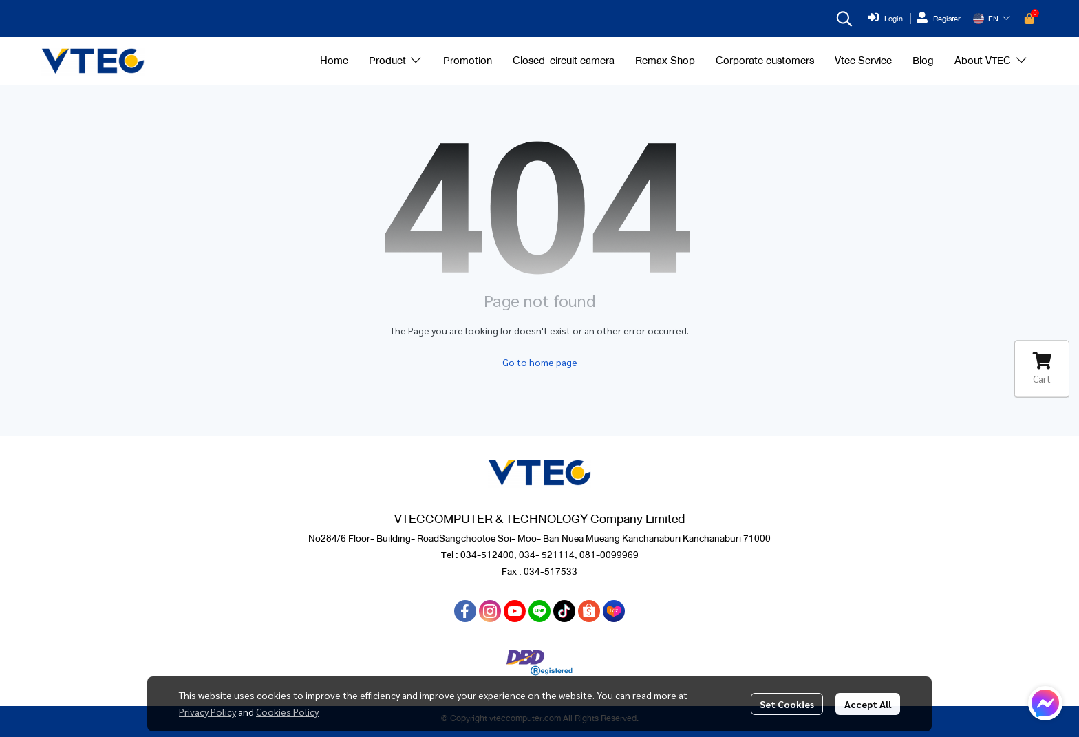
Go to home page (539, 362)
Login (885, 18)
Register (939, 18)
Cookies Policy (287, 711)
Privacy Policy (207, 711)
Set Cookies (787, 704)
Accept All (867, 704)
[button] (844, 18)
